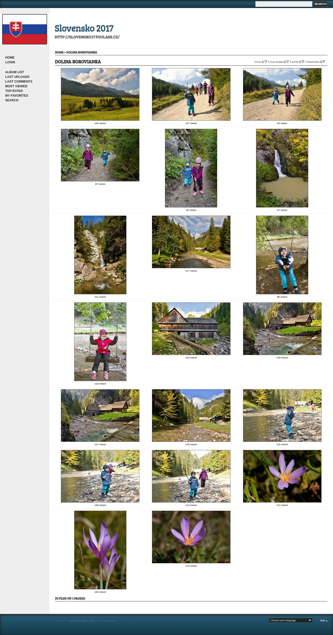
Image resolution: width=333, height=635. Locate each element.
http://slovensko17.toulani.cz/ (87, 36)
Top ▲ (324, 620)
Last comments (19, 81)
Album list (14, 72)
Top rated (14, 91)
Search (11, 100)
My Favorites (16, 95)
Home (10, 57)
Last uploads (17, 77)
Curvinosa (110, 621)
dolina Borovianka (81, 52)
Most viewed (16, 86)
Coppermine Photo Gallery (81, 621)
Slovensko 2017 (84, 27)
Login (10, 62)
